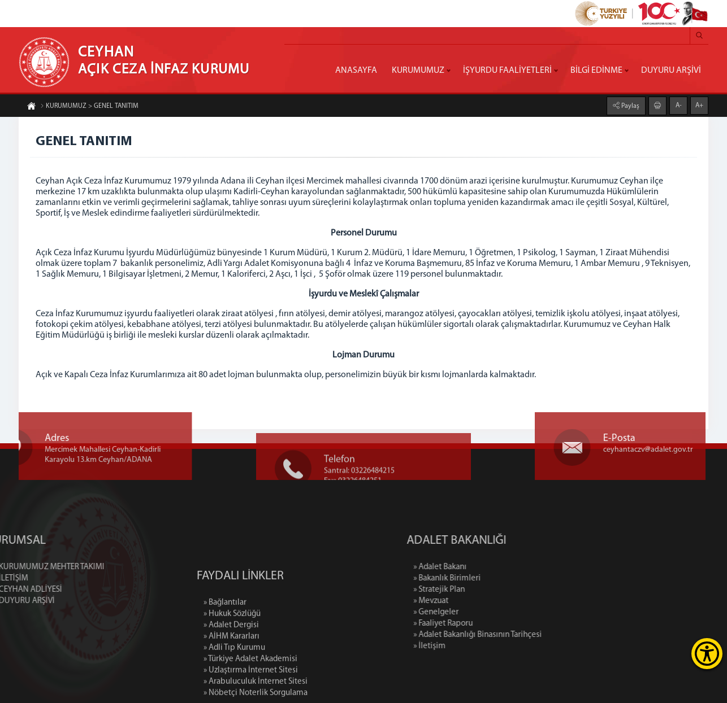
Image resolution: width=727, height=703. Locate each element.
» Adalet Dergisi (231, 674)
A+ (699, 105)
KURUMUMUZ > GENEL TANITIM (89, 107)
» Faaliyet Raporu (495, 623)
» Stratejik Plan (491, 590)
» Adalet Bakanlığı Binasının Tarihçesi (529, 635)
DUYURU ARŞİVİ (671, 70)
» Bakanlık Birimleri (499, 578)
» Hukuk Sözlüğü (232, 663)
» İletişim (481, 646)
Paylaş (629, 105)
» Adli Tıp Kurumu (234, 697)
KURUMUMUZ (418, 70)
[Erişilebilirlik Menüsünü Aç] (706, 653)
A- (679, 105)
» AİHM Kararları (231, 686)
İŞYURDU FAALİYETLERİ (507, 70)
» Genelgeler (487, 612)
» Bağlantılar (225, 652)
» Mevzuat (482, 601)
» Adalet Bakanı (491, 567)
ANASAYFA (356, 70)
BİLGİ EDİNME (596, 70)
